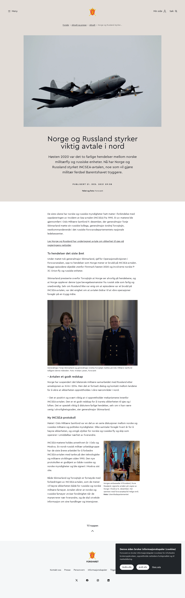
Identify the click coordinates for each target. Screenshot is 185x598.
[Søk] (174, 11)
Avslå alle (143, 567)
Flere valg (156, 567)
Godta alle (126, 567)
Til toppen (92, 528)
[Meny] (12, 11)
